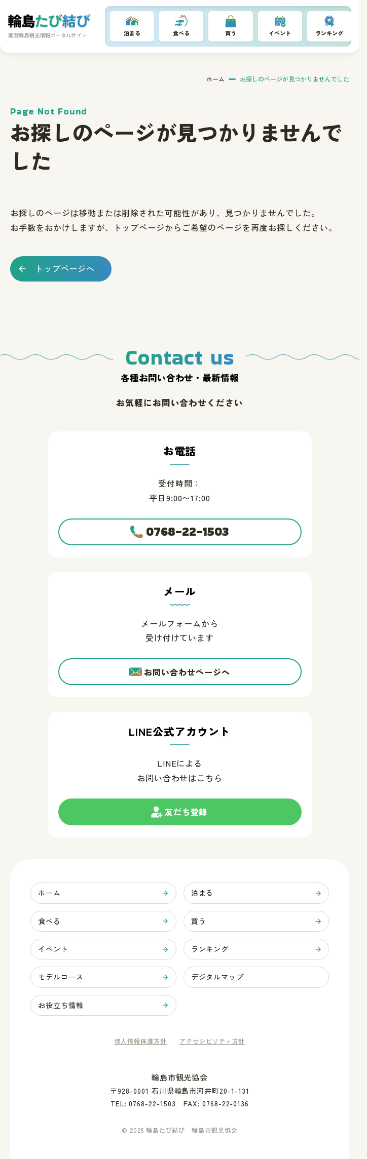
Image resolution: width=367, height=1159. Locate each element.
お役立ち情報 (63, 1004)
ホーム (215, 80)
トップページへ (65, 269)
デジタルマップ (219, 975)
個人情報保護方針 (141, 1041)
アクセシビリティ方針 (212, 1041)
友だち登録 (186, 810)
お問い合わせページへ (187, 665)
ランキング (329, 33)
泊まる (132, 33)
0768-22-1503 (187, 524)
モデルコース (63, 975)
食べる (181, 33)
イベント (280, 33)
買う (231, 33)
